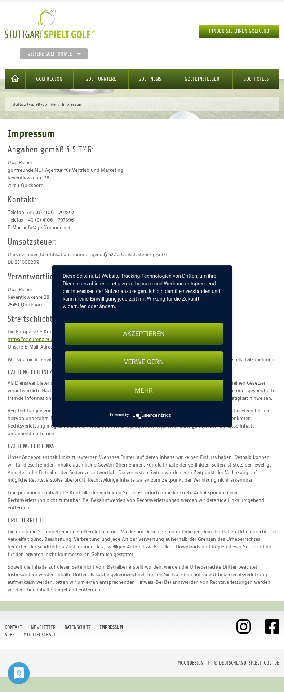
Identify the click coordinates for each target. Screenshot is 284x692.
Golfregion (49, 79)
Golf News (149, 79)
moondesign (191, 663)
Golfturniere (100, 79)
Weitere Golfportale (49, 54)
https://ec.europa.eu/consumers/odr (47, 339)
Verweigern (144, 362)
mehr (144, 390)
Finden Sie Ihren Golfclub (239, 31)
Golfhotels (256, 79)
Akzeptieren (143, 333)
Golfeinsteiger (202, 79)
